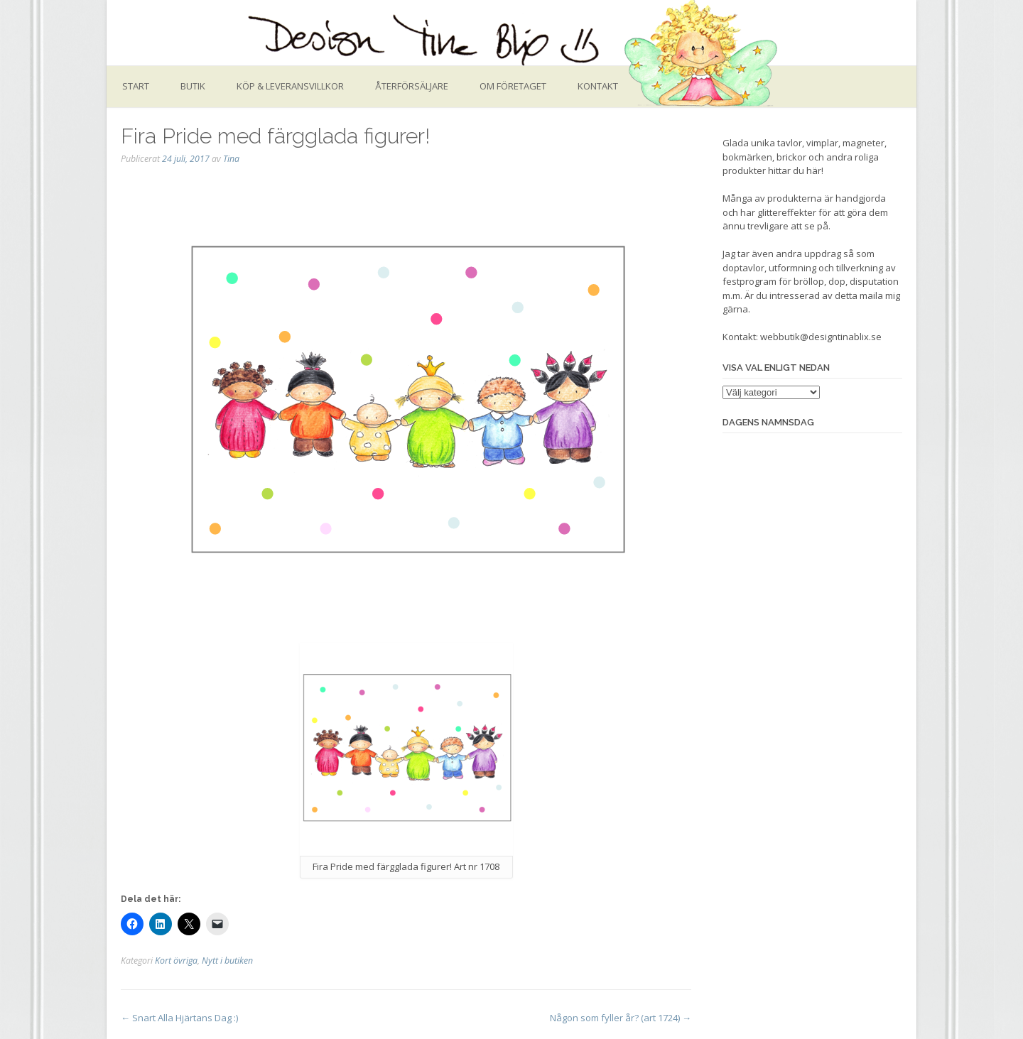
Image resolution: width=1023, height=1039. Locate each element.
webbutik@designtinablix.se (821, 336)
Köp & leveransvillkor (290, 86)
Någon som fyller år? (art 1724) (620, 1017)
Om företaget (513, 86)
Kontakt (598, 86)
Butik (192, 86)
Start (135, 86)
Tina (231, 159)
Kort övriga (176, 960)
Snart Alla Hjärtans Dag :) (179, 1017)
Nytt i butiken (227, 960)
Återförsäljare (411, 86)
